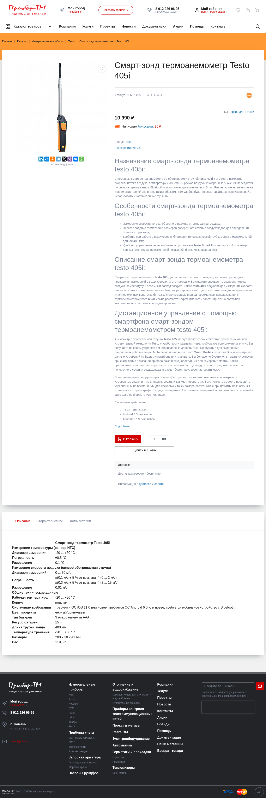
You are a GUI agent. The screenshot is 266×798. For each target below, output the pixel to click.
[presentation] (228, 707)
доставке (145, 484)
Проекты (107, 26)
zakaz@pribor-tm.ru (21, 741)
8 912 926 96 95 (22, 712)
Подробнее (122, 426)
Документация (154, 26)
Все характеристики (128, 147)
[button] (167, 9)
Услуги (87, 26)
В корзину (127, 439)
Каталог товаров (29, 26)
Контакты (218, 26)
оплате (159, 484)
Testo (128, 141)
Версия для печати (241, 111)
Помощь (197, 26)
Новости (128, 26)
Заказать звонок (116, 10)
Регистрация (217, 11)
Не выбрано (76, 11)
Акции (178, 26)
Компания (67, 26)
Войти (204, 11)
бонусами (145, 126)
